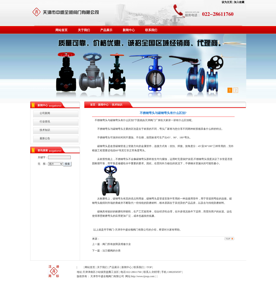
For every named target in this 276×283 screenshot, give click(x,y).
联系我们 (151, 30)
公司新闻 (45, 113)
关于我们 (84, 30)
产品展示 (106, 30)
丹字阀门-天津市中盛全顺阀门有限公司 (126, 229)
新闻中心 (129, 30)
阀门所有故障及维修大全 (116, 244)
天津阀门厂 (151, 120)
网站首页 (61, 30)
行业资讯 (45, 121)
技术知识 (45, 129)
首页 (92, 104)
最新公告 (45, 138)
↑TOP (149, 267)
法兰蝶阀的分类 (111, 250)
